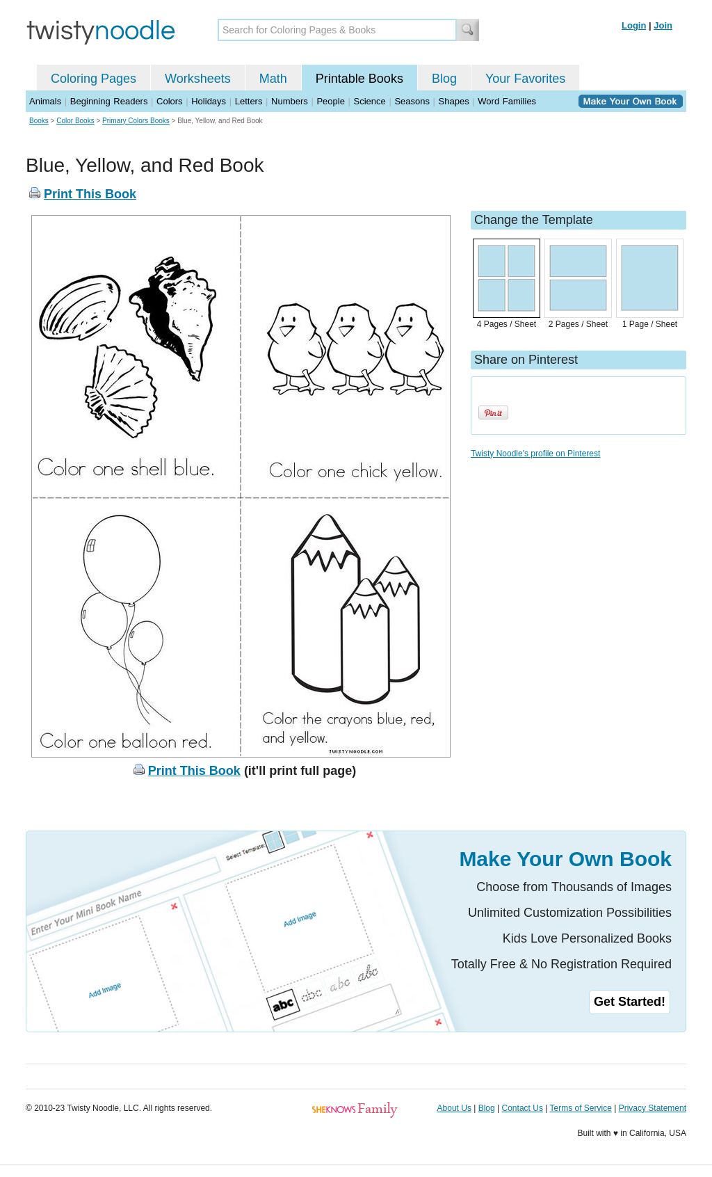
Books (39, 121)
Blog (444, 79)
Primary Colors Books (136, 121)
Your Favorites (525, 79)
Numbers (289, 101)
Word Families (507, 101)
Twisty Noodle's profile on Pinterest (535, 453)
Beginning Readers (109, 101)
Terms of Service (580, 1108)
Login (634, 25)
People (330, 101)
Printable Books (359, 79)
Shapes (454, 101)
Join (663, 25)
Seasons (412, 101)
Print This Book (90, 194)
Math (273, 79)
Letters (249, 101)
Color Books (75, 121)
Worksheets (198, 79)
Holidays (208, 101)
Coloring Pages (93, 79)
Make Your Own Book (565, 858)
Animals (45, 101)
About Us (454, 1108)
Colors (169, 101)
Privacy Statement (652, 1108)
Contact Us (522, 1108)
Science (370, 101)
